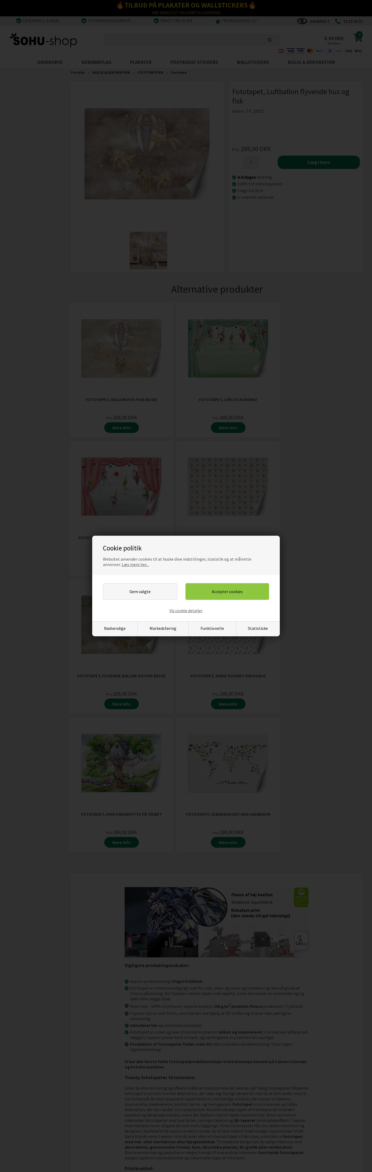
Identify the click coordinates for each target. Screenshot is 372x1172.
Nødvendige (115, 628)
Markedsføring (163, 628)
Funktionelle (212, 628)
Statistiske (258, 628)
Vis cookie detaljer (186, 610)
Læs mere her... (135, 564)
